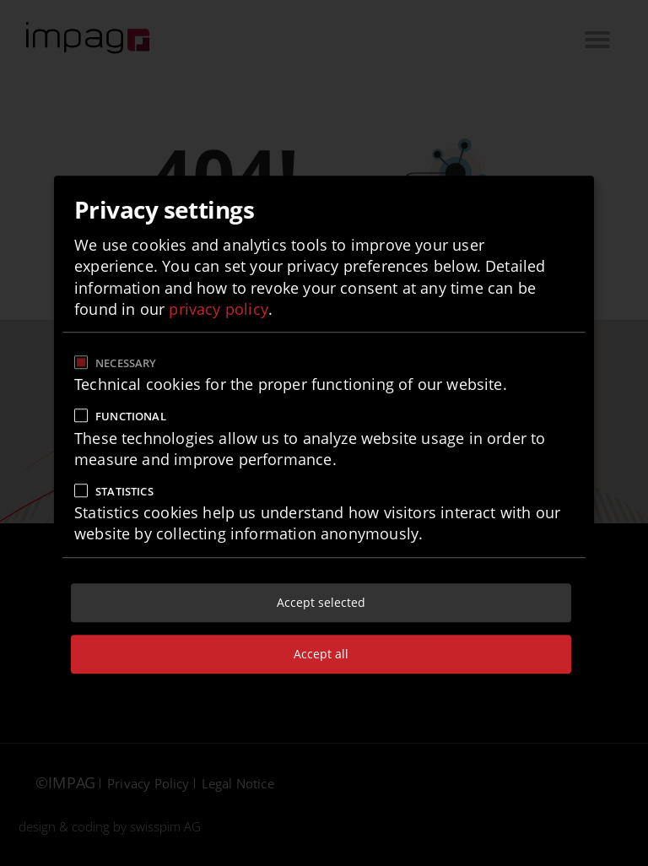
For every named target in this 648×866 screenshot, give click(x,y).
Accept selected (321, 602)
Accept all (321, 654)
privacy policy (218, 309)
